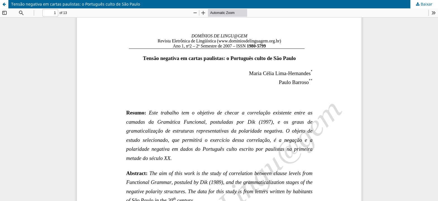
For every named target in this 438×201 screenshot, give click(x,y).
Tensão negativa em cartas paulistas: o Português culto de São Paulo (75, 4)
